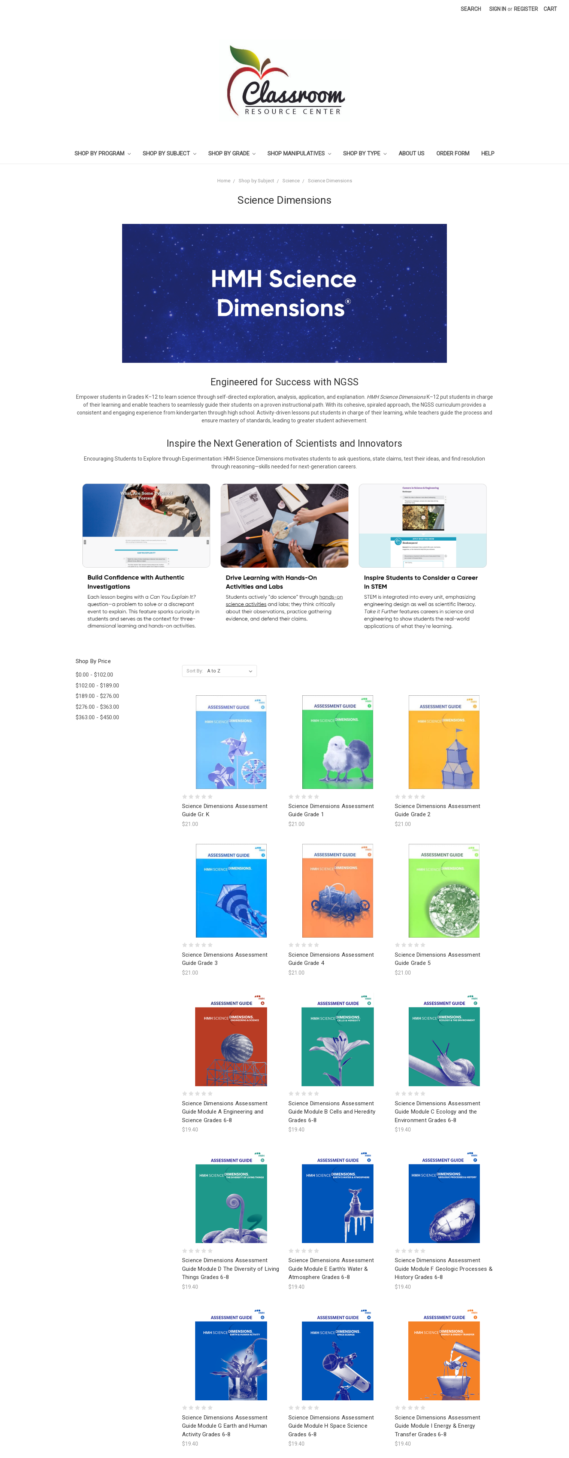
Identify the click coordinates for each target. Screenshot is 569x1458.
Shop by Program (103, 153)
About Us (411, 153)
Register (526, 9)
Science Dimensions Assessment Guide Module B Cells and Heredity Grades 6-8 (331, 1112)
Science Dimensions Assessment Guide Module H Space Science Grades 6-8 (331, 1426)
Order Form (452, 153)
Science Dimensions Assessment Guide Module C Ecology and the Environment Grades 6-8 (437, 1112)
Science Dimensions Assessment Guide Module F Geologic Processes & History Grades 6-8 (444, 1269)
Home (223, 180)
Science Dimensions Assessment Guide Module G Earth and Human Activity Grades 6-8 (224, 1426)
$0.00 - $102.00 (94, 674)
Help (487, 153)
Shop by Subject (169, 153)
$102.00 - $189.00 (97, 685)
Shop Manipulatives (299, 153)
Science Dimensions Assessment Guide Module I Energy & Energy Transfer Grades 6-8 (437, 1426)
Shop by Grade (232, 153)
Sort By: (195, 671)
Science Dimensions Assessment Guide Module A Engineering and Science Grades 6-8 (224, 1112)
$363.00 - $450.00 (97, 717)
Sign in (497, 9)
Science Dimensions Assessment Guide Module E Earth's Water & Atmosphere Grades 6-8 (331, 1269)
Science (291, 180)
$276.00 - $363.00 (97, 707)
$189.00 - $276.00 (97, 696)
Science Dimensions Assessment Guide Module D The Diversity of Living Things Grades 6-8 (230, 1269)
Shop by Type (365, 153)
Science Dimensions (330, 180)
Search (471, 9)
